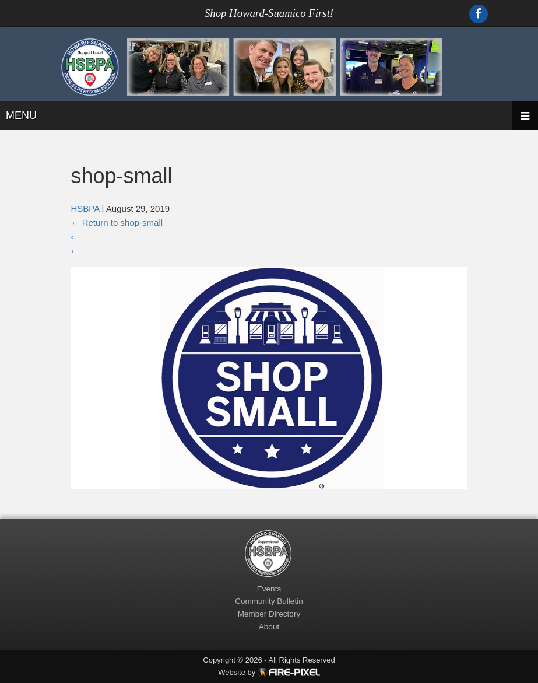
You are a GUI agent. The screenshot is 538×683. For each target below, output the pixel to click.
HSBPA (85, 208)
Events (269, 588)
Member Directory (269, 614)
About (269, 626)
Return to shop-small (117, 222)
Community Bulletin (269, 601)
